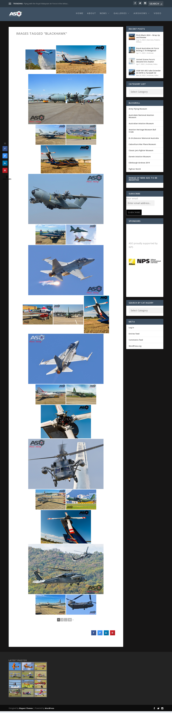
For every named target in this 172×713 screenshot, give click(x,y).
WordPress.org (135, 348)
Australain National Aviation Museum (141, 118)
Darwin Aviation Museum (140, 158)
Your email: (132, 200)
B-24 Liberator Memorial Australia (144, 140)
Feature (157, 42)
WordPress (49, 710)
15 (70, 621)
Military (138, 44)
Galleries (120, 15)
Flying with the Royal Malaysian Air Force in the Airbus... (46, 3)
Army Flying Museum (138, 110)
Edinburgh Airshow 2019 (139, 164)
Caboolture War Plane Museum (142, 146)
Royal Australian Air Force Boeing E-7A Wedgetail (147, 51)
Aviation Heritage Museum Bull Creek (142, 132)
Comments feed (136, 341)
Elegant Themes (26, 710)
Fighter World (135, 171)
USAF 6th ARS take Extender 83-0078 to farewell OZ (148, 73)
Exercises (150, 42)
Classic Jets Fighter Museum (141, 152)
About (91, 15)
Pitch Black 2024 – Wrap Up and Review (148, 38)
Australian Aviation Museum (141, 125)
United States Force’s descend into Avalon (145, 62)
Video (157, 15)
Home (79, 15)
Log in (131, 329)
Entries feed (134, 335)
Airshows (140, 15)
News (103, 15)
